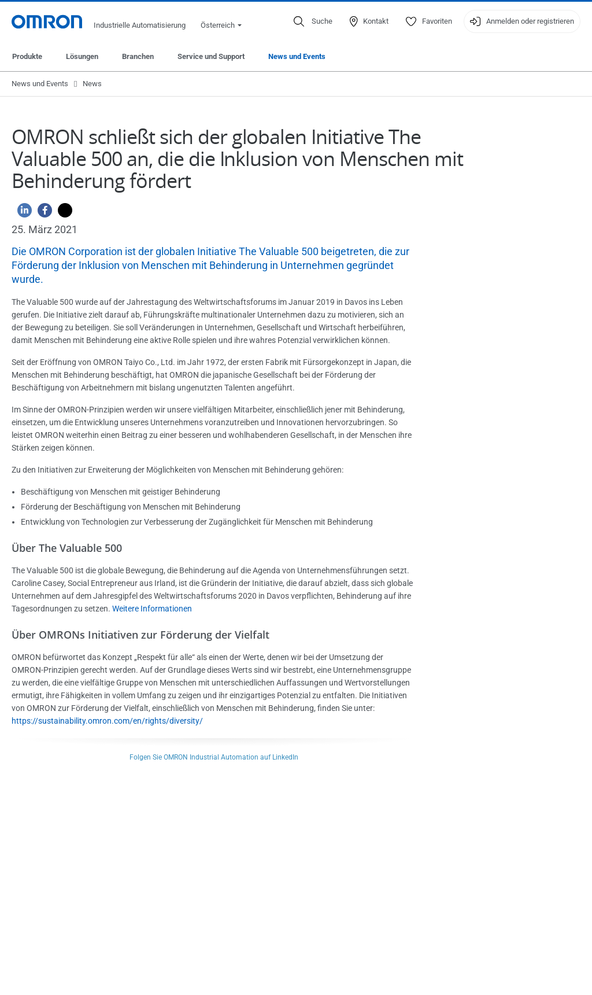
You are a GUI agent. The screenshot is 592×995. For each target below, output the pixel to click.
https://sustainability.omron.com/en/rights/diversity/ (107, 720)
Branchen (138, 56)
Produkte (27, 56)
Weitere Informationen (152, 608)
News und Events (296, 56)
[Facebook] (42, 213)
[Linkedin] (22, 213)
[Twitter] (62, 213)
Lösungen (82, 56)
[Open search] (313, 21)
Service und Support (211, 56)
